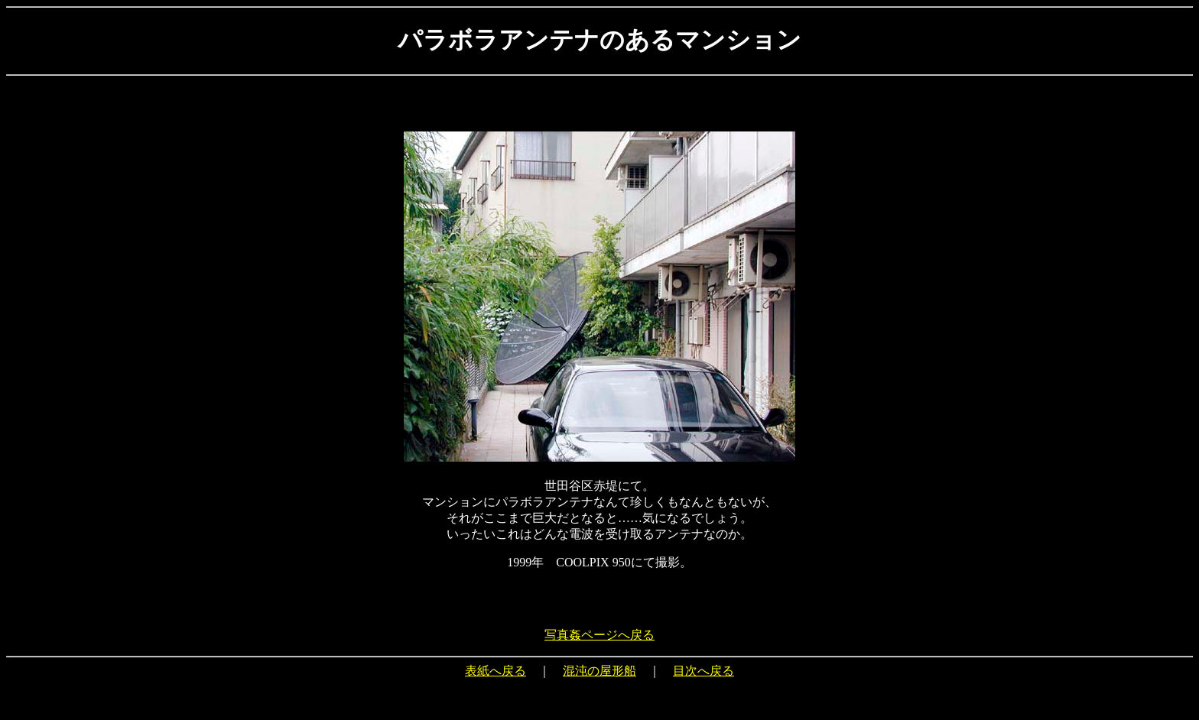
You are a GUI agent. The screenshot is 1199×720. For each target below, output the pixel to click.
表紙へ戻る (495, 670)
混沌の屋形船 (599, 670)
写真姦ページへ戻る (599, 634)
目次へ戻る (703, 670)
